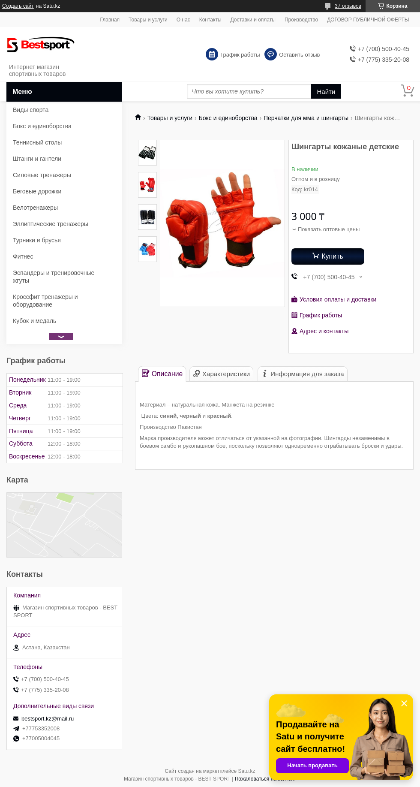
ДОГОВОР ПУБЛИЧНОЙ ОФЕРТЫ (368, 20)
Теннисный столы (37, 142)
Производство (301, 20)
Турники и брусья (37, 240)
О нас (183, 20)
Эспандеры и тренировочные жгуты (53, 276)
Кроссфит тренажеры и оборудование (45, 300)
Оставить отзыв (299, 54)
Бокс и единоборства (228, 118)
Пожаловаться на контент (265, 779)
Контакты (210, 20)
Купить (332, 256)
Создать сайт (18, 6)
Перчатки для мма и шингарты (306, 118)
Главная (110, 20)
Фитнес (23, 256)
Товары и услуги (148, 20)
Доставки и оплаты (253, 20)
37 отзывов (348, 6)
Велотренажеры (35, 207)
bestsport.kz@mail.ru (47, 718)
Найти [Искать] (326, 91)
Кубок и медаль (34, 320)
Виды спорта (30, 109)
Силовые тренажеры (42, 175)
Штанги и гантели (37, 158)
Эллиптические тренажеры (50, 223)
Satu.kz (246, 771)
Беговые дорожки (37, 191)
